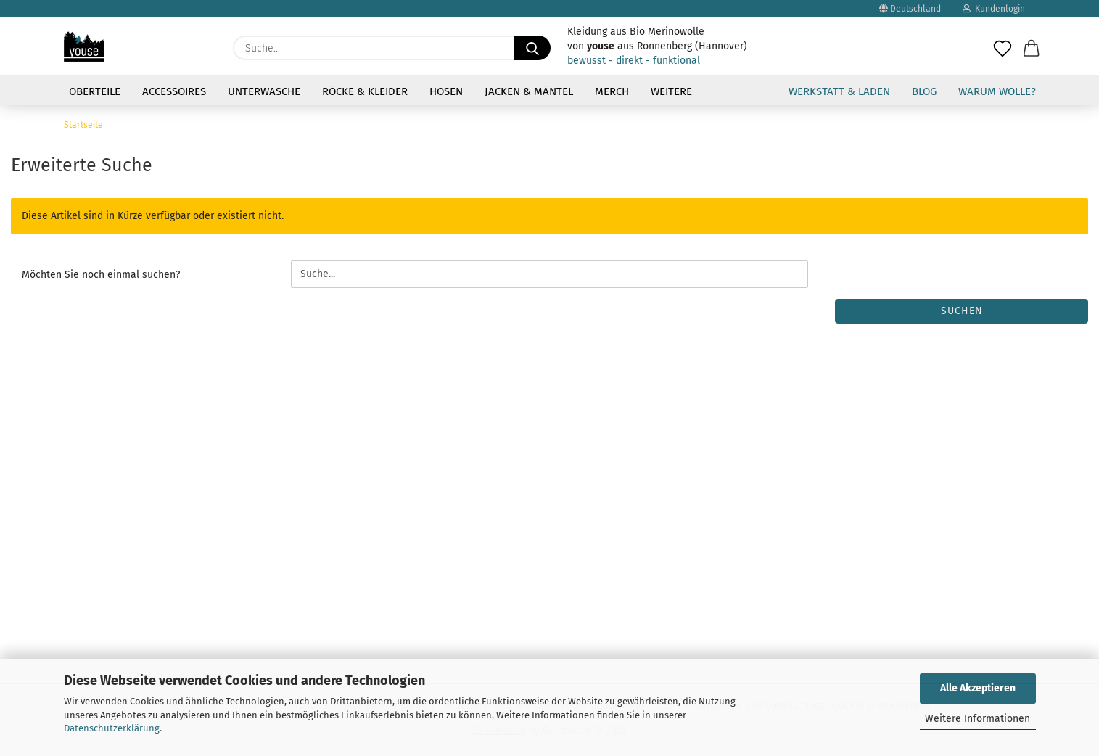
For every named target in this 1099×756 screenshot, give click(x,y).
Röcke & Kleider (365, 91)
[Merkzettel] (1002, 40)
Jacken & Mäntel (529, 91)
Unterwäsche (264, 91)
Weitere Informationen (977, 718)
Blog (924, 91)
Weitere (671, 91)
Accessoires (174, 91)
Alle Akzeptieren (978, 688)
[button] (1031, 40)
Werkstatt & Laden (839, 91)
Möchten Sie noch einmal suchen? (101, 274)
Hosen (446, 91)
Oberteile (94, 91)
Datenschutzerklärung (112, 728)
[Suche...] (532, 48)
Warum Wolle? (997, 91)
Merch (612, 91)
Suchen (962, 311)
